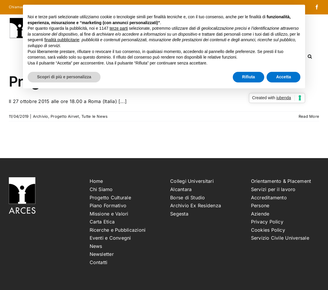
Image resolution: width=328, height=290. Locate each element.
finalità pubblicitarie (61, 39)
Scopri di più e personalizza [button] (64, 76)
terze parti (119, 28)
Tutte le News (94, 116)
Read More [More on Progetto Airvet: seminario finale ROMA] (309, 116)
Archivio (40, 116)
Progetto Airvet (65, 116)
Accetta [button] (283, 76)
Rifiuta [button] (248, 76)
